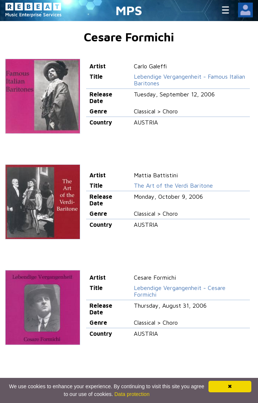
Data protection (132, 394)
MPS (129, 10)
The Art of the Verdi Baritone (173, 185)
